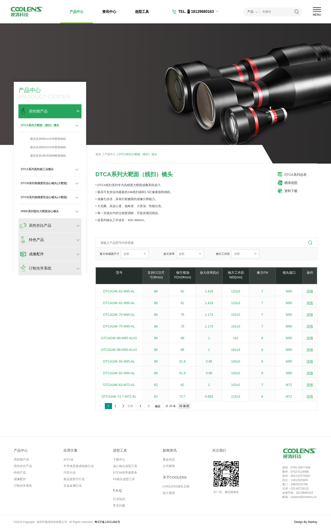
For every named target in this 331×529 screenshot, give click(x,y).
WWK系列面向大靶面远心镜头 (40, 211)
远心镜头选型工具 (125, 466)
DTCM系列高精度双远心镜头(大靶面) (44, 183)
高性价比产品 (23, 466)
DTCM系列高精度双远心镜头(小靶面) (44, 197)
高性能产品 (21, 459)
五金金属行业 (72, 485)
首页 (98, 154)
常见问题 (119, 505)
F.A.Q (117, 490)
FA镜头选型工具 (124, 479)
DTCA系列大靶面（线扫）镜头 (40, 125)
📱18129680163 (200, 12)
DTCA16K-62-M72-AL (119, 385)
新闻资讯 (170, 450)
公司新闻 (169, 466)
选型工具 (142, 12)
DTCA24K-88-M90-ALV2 (119, 350)
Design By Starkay (305, 522)
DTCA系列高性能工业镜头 (37, 169)
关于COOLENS (175, 477)
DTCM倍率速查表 (125, 472)
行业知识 (119, 499)
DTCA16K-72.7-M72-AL (119, 396)
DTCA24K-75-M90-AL (119, 326)
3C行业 (68, 459)
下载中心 (119, 459)
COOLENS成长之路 (176, 486)
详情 (309, 291)
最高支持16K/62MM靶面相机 (43, 155)
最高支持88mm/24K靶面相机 (43, 138)
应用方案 (70, 450)
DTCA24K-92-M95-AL (119, 361)
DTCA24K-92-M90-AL (119, 373)
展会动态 (169, 459)
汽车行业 (69, 472)
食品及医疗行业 (74, 479)
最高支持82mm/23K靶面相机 (43, 147)
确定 (158, 406)
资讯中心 (109, 12)
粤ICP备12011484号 (107, 522)
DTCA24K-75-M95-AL (119, 315)
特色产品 (20, 472)
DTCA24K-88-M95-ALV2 (119, 338)
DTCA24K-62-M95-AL (119, 291)
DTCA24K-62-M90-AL (119, 303)
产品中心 (77, 12)
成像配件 (20, 479)
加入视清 (169, 493)
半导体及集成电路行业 (78, 466)
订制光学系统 (23, 485)
